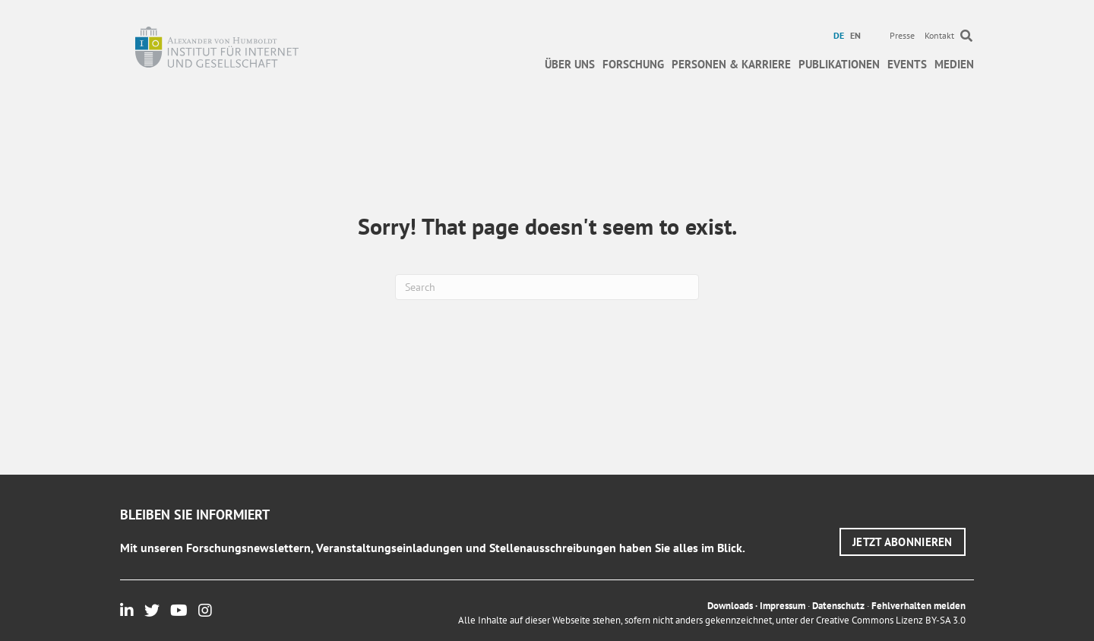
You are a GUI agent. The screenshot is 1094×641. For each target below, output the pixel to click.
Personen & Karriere (731, 64)
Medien (954, 64)
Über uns (570, 64)
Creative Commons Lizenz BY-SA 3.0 (891, 620)
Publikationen (839, 64)
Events (907, 64)
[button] (902, 542)
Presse (902, 35)
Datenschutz (838, 605)
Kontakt (939, 35)
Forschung (633, 64)
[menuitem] (840, 36)
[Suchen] (547, 287)
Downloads (730, 605)
